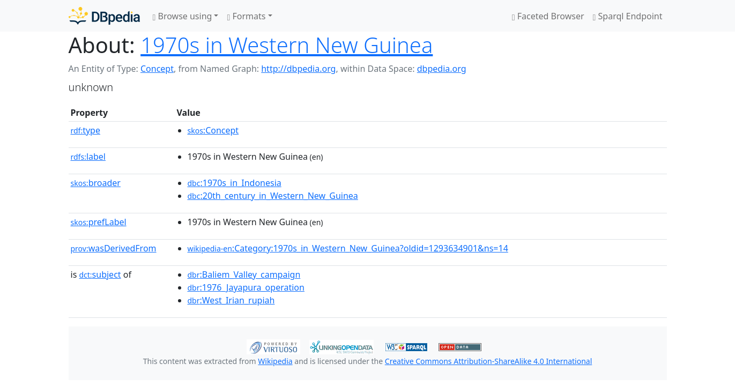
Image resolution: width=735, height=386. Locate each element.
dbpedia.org (441, 69)
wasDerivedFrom (114, 248)
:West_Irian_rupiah (231, 300)
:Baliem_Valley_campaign (244, 274)
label (88, 156)
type (86, 130)
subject (100, 274)
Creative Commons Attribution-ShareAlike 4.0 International (488, 361)
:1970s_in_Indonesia (234, 183)
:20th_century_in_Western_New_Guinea (273, 196)
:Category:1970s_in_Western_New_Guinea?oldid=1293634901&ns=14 (348, 248)
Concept (157, 69)
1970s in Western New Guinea (286, 45)
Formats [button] (246, 16)
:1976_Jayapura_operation (246, 287)
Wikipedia (275, 361)
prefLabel (99, 222)
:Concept (213, 130)
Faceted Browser (548, 16)
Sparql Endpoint (628, 16)
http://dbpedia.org (298, 69)
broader (96, 183)
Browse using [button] (182, 16)
